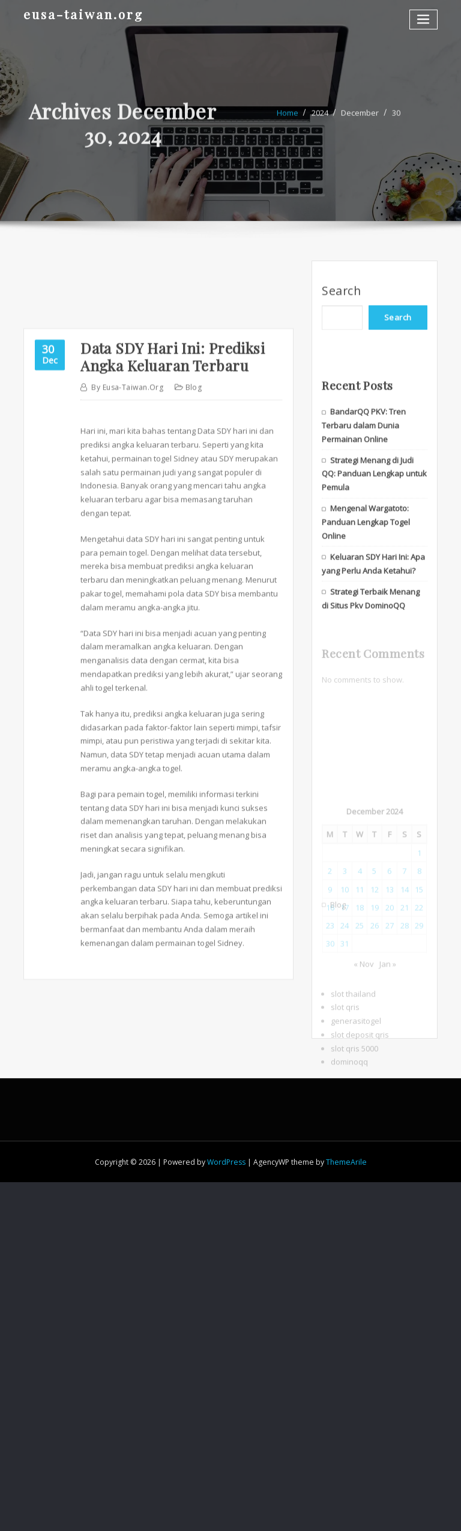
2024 (320, 121)
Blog (193, 511)
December (360, 121)
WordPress (226, 1162)
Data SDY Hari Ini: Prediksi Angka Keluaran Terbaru (172, 480)
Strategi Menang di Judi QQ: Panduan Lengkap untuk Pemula (374, 519)
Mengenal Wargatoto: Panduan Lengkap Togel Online (366, 567)
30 (396, 121)
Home (287, 121)
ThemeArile (346, 1162)
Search (341, 300)
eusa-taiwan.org (83, 13)
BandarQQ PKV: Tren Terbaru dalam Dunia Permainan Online (364, 470)
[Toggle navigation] (423, 19)
